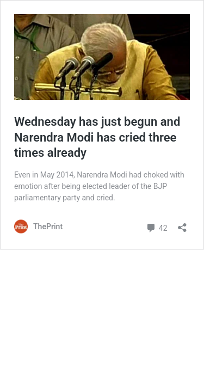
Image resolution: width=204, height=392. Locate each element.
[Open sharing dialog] (182, 224)
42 (156, 227)
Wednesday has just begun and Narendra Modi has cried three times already (97, 137)
